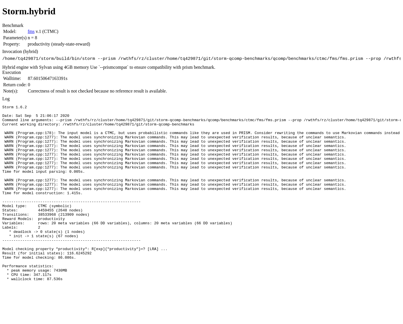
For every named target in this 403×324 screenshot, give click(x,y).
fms (31, 31)
